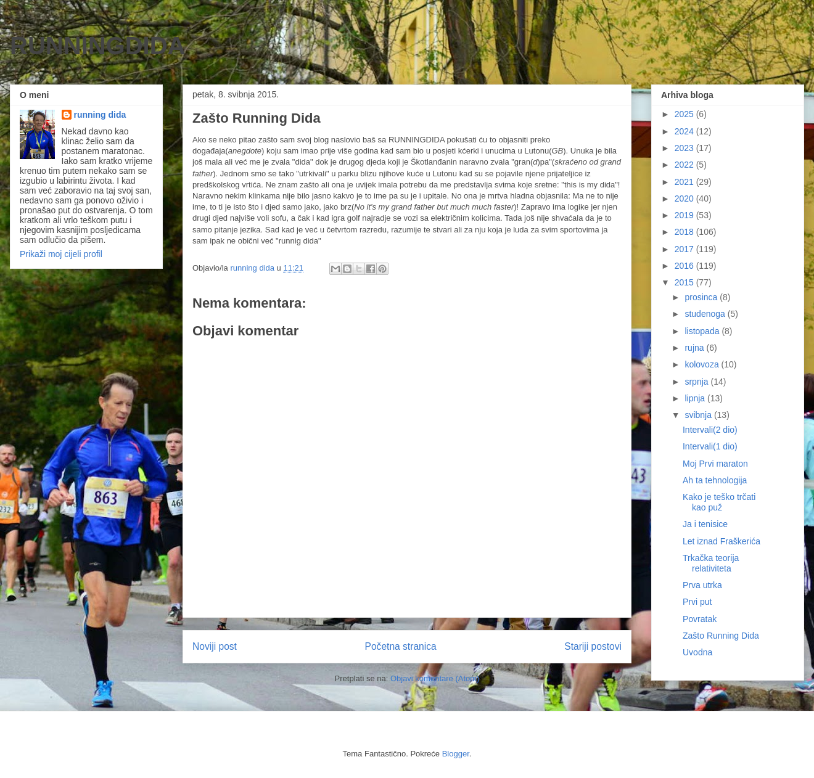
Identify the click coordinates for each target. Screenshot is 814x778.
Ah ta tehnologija (715, 480)
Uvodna (697, 652)
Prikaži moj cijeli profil (61, 254)
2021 (685, 182)
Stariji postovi (593, 646)
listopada (703, 331)
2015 (685, 282)
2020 (685, 198)
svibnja (698, 415)
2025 (685, 114)
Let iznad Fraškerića (721, 541)
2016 (685, 266)
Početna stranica (401, 646)
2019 (685, 215)
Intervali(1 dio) (710, 446)
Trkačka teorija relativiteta (711, 563)
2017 (685, 249)
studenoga (705, 314)
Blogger (455, 753)
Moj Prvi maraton (715, 464)
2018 (685, 232)
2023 (685, 148)
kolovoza (702, 364)
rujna (695, 348)
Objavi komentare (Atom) (435, 678)
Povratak (700, 619)
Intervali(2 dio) (710, 430)
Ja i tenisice (705, 524)
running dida (100, 115)
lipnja (695, 398)
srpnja (697, 382)
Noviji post (214, 646)
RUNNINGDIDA (97, 45)
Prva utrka (702, 585)
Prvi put (697, 602)
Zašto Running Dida (721, 636)
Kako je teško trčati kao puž (719, 502)
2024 (685, 131)
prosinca (702, 297)
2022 (685, 165)
